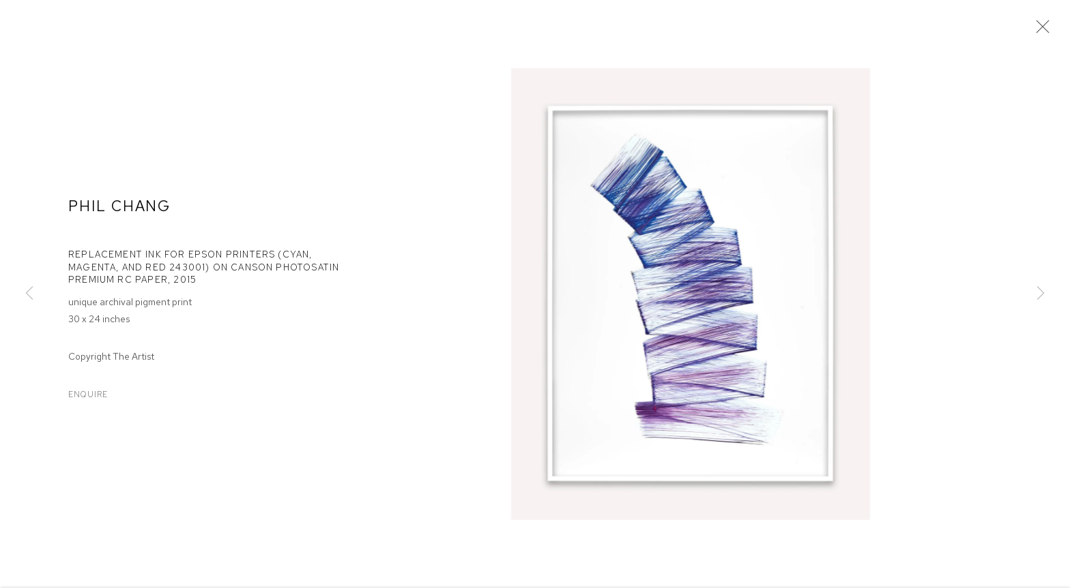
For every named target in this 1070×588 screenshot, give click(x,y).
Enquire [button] (88, 395)
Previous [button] (29, 293)
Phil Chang (119, 208)
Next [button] (1040, 293)
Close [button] (1039, 30)
